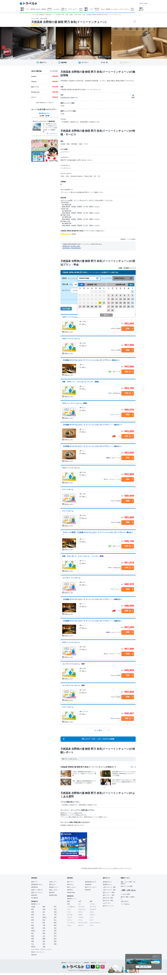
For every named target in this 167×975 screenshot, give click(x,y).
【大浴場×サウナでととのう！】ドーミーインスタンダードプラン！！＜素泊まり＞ (92, 425)
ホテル (38, 9)
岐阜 (55, 925)
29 (92, 307)
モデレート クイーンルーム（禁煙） (75, 403)
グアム (80, 912)
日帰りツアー (53, 882)
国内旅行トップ (35, 904)
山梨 (55, 917)
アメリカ (69, 914)
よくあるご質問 (125, 894)
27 (84, 307)
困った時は (143, 3)
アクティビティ (73, 9)
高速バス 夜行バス (64, 9)
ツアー (28, 9)
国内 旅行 (22, 9)
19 (120, 303)
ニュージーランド (95, 922)
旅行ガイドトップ (108, 906)
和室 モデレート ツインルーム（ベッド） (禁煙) (80, 382)
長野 (32, 920)
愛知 (32, 925)
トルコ (69, 925)
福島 (32, 912)
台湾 (79, 901)
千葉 (55, 914)
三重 (44, 925)
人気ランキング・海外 (109, 890)
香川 (55, 936)
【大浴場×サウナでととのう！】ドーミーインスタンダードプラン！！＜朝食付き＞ (92, 599)
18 (116, 303)
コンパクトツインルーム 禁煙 (73, 664)
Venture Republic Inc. (85, 970)
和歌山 (33, 930)
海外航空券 (88, 884)
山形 (55, 909)
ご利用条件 (86, 962)
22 (132, 303)
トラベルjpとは (125, 904)
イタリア (81, 917)
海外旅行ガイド (107, 884)
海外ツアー (70, 882)
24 (100, 303)
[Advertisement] (108, 845)
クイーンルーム (67, 489)
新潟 (44, 920)
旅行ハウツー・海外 (108, 895)
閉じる (157, 956)
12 (120, 299)
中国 (68, 904)
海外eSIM (88, 890)
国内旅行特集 (53, 895)
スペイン (69, 920)
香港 (91, 901)
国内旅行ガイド (107, 882)
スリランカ (81, 909)
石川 (32, 922)
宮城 (44, 909)
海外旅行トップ (71, 898)
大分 (32, 944)
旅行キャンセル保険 (126, 886)
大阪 (55, 928)
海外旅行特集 (71, 892)
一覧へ (133, 767)
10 (113, 299)
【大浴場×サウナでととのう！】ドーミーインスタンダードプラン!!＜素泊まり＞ (91, 360)
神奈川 (44, 917)
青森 (44, 906)
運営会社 (63, 962)
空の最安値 (34, 898)
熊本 (44, 944)
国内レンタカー (53, 890)
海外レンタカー (71, 887)
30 (96, 307)
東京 (32, 917)
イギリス (92, 914)
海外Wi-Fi (70, 890)
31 (100, 307)
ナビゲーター (107, 903)
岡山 (32, 933)
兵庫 (55, 930)
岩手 (55, 906)
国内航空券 (34, 887)
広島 (55, 933)
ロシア (92, 920)
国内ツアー (34, 882)
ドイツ (92, 917)
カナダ (80, 914)
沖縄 (44, 946)
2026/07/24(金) (84, 278)
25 (104, 303)
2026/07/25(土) (119, 278)
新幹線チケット (53, 887)
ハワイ (69, 912)
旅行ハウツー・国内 (108, 892)
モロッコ (81, 925)
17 (113, 303)
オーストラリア (82, 922)
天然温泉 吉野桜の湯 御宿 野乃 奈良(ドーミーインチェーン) (68, 22)
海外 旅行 (86, 9)
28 (88, 307)
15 (132, 299)
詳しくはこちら (143, 966)
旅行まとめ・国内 (108, 898)
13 (124, 299)
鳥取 (44, 933)
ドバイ (92, 925)
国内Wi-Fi (52, 892)
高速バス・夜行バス (37, 890)
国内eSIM (34, 895)
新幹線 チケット (49, 9)
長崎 (55, 941)
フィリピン (81, 906)
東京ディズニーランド (37, 952)
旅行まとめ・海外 (108, 900)
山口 (44, 936)
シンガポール (71, 906)
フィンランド (71, 922)
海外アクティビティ (90, 887)
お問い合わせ (124, 901)
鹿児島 (33, 946)
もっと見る (101, 730)
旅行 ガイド (141, 9)
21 (128, 303)
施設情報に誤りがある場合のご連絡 (71, 246)
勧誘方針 (93, 962)
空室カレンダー (68, 332)
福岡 (32, 941)
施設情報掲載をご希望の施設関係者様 (72, 248)
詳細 (127, 328)
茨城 (55, 912)
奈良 (44, 930)
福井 (44, 922)
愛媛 (44, 938)
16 (108, 303)
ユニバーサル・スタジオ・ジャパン (41, 949)
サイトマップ (102, 962)
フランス (69, 917)
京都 (44, 928)
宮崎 (55, 944)
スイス (80, 920)
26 (80, 307)
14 (128, 299)
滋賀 (32, 928)
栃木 (44, 912)
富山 (55, 920)
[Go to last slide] (55, 43)
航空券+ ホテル (97, 9)
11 (116, 299)
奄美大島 (33, 954)
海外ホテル (70, 884)
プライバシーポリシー (74, 962)
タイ (79, 904)
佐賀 (44, 941)
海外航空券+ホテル (90, 882)
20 (124, 303)
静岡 (55, 922)
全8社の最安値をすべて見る (44, 102)
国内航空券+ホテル (36, 884)
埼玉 (44, 914)
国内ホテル (52, 884)
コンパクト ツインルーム (71, 578)
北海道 (33, 906)
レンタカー (56, 9)
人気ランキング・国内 (109, 887)
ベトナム (92, 904)
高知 (55, 938)
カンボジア (93, 909)
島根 (32, 936)
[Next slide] (111, 43)
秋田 (32, 909)
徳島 (32, 938)
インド (69, 909)
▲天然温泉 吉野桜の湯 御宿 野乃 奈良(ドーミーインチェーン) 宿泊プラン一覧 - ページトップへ (106, 868)
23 (108, 307)
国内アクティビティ (37, 892)
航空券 (33, 9)
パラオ (92, 912)
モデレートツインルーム (71, 317)
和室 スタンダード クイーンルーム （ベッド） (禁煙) (83, 556)
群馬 (32, 914)
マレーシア (93, 906)
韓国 (68, 901)
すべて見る (104, 57)
